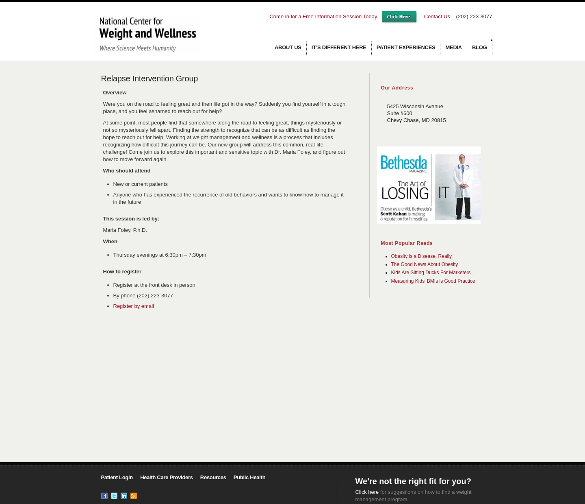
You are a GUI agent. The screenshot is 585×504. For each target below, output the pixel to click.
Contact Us (437, 16)
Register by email (133, 306)
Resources (213, 477)
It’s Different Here (339, 47)
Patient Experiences (406, 47)
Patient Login (117, 477)
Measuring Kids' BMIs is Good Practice (433, 281)
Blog (479, 47)
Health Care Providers (166, 477)
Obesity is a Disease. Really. (422, 256)
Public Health (249, 477)
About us (288, 47)
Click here (367, 492)
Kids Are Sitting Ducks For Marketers (431, 272)
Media (453, 47)
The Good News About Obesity (424, 264)
